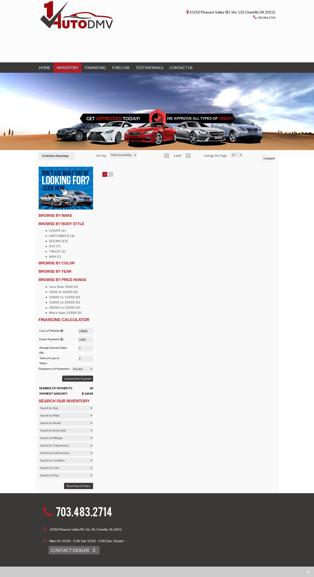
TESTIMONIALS (149, 67)
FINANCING (95, 67)
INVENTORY (67, 67)
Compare (268, 158)
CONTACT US (180, 67)
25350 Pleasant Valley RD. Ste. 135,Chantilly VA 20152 (233, 12)
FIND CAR (120, 67)
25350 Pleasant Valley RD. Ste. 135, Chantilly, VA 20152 (86, 529)
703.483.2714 (84, 513)
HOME (44, 67)
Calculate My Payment (77, 378)
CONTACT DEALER (70, 550)
